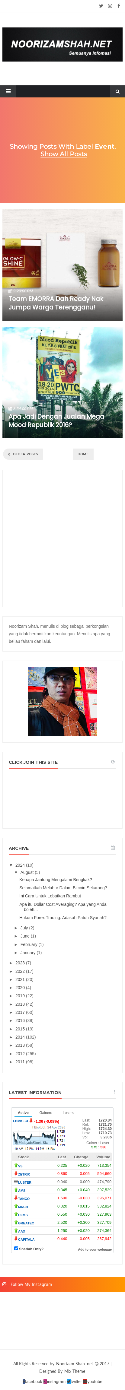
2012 (20, 1053)
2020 (20, 987)
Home (83, 454)
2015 (20, 1029)
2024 (20, 865)
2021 (20, 979)
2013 (20, 1045)
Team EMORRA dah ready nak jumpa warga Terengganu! (55, 303)
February (30, 944)
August (28, 872)
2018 (20, 1004)
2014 (20, 1037)
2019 (20, 995)
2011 (20, 1061)
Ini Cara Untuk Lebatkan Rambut (50, 895)
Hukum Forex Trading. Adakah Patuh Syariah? (63, 917)
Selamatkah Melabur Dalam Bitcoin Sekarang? (63, 887)
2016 (20, 1020)
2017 (20, 1012)
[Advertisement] (62, 538)
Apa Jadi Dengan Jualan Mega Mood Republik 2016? (56, 420)
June (26, 936)
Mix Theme (74, 1371)
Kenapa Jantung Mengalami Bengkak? (55, 879)
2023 (20, 962)
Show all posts (63, 154)
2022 (20, 971)
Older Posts (25, 454)
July (25, 927)
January (29, 952)
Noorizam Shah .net (75, 1363)
